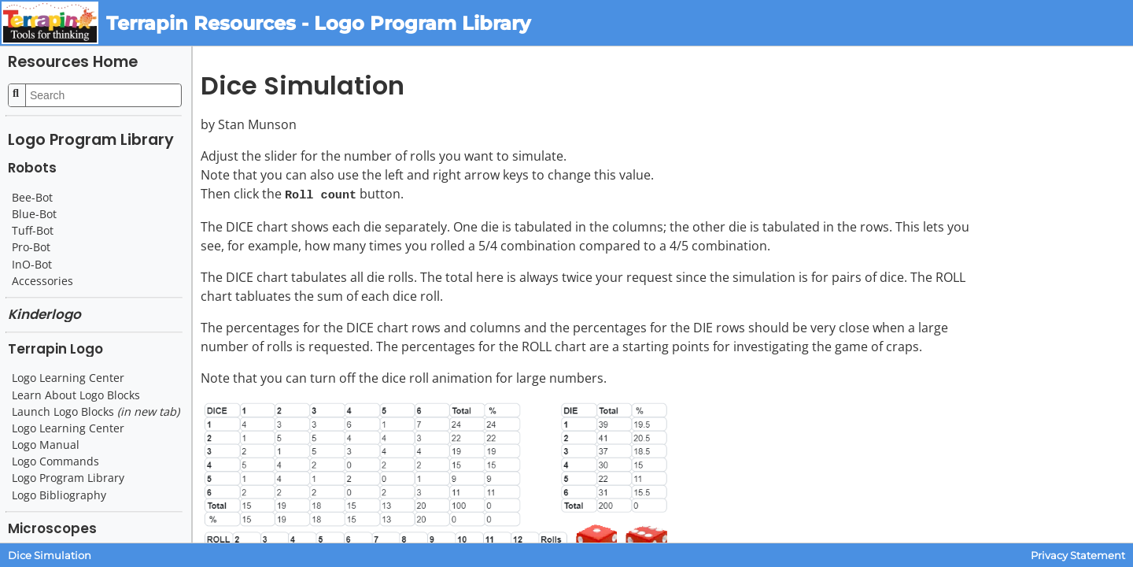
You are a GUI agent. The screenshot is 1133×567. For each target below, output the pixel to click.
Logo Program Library (91, 140)
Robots (32, 168)
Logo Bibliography (59, 495)
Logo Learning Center (68, 378)
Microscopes (52, 528)
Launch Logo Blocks (96, 412)
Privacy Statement (1078, 555)
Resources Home (73, 62)
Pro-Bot (31, 247)
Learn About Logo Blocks (76, 395)
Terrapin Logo (55, 349)
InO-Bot (32, 265)
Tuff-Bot (33, 231)
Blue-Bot (34, 214)
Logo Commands (55, 461)
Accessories (42, 281)
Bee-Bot (32, 198)
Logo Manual (45, 445)
